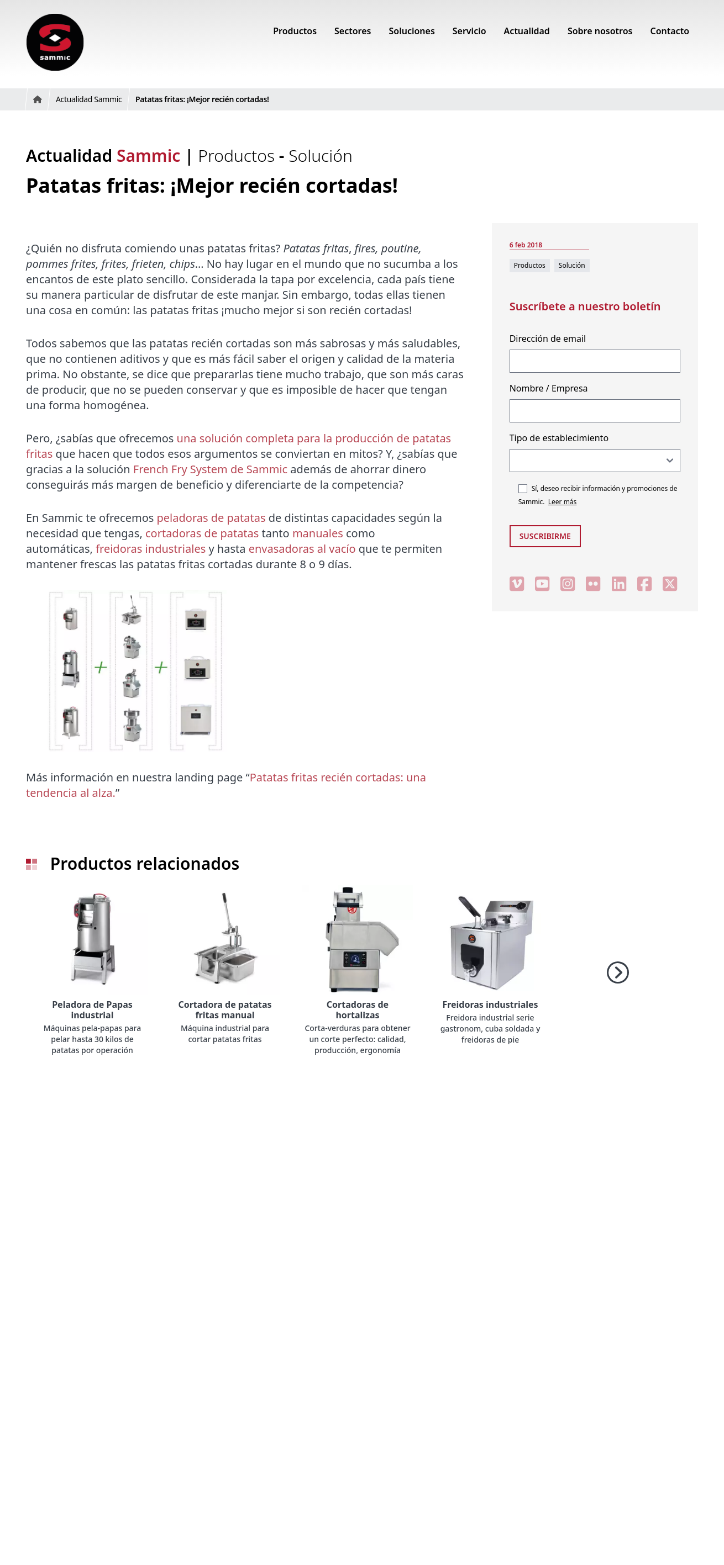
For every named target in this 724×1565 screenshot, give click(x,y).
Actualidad (103, 155)
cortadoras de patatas (202, 533)
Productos (238, 155)
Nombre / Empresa (549, 388)
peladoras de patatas (211, 517)
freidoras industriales (151, 548)
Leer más (562, 501)
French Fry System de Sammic (210, 469)
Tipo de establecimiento (559, 438)
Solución (320, 155)
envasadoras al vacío (302, 548)
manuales (317, 533)
